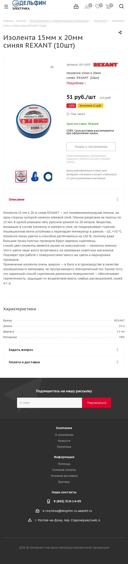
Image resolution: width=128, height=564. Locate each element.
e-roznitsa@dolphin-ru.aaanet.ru (67, 511)
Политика (64, 447)
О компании (64, 435)
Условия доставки (64, 476)
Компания (64, 428)
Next (57, 177)
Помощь (64, 464)
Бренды (64, 482)
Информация (64, 457)
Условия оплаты (64, 470)
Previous (10, 177)
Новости (64, 441)
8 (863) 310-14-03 (67, 501)
